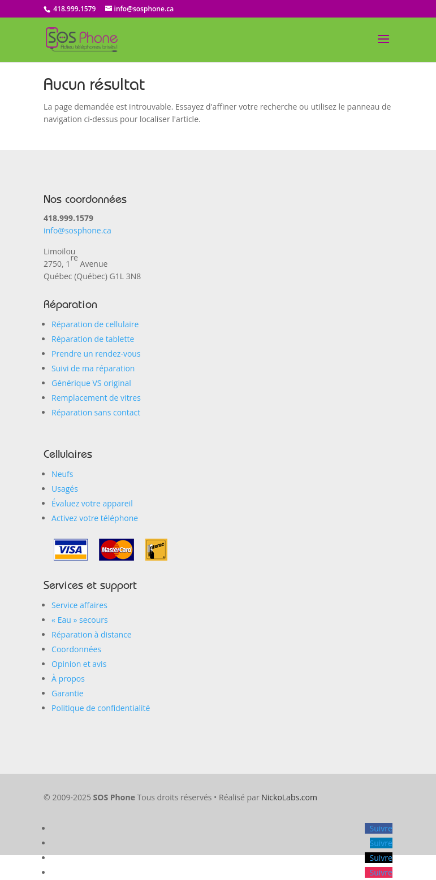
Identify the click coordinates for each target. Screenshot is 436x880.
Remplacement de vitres (96, 397)
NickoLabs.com (289, 797)
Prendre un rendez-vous (96, 353)
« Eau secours (79, 619)
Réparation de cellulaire (95, 324)
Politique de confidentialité (100, 708)
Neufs (62, 474)
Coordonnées (76, 649)
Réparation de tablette (92, 338)
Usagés (64, 488)
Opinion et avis (78, 663)
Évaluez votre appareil (92, 503)
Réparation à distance (91, 634)
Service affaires (79, 605)
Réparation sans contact (95, 412)
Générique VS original (91, 383)
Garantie (67, 693)
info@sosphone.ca (77, 230)
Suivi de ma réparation (93, 368)
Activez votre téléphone (94, 518)
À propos (68, 678)
